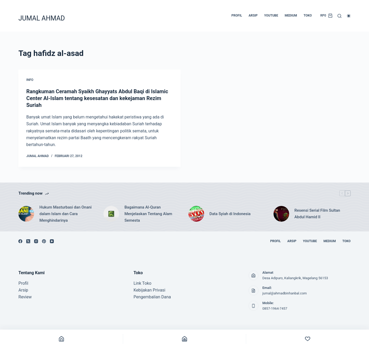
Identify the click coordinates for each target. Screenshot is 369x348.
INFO (29, 80)
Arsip (23, 290)
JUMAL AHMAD (41, 18)
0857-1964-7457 (274, 308)
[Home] (61, 338)
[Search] (339, 16)
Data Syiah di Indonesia (230, 213)
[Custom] (307, 338)
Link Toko (142, 283)
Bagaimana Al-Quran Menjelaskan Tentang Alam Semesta (148, 214)
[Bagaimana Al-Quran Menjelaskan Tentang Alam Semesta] (111, 214)
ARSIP (253, 15)
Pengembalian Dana (152, 296)
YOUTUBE (271, 15)
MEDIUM (291, 15)
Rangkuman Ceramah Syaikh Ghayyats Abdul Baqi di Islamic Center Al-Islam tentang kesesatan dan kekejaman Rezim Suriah (97, 98)
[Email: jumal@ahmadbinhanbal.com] (254, 290)
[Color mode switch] (349, 16)
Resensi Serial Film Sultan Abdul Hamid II (317, 213)
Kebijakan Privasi (149, 290)
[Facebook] (20, 241)
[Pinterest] (44, 241)
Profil (23, 283)
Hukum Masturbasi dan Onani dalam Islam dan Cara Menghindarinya (65, 214)
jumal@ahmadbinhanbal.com (284, 293)
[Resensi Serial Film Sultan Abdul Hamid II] (281, 214)
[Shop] (184, 338)
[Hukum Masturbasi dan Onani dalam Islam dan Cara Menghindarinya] (26, 214)
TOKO (308, 15)
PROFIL (236, 15)
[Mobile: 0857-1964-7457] (254, 306)
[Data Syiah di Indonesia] (196, 214)
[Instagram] (36, 241)
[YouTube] (52, 241)
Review (24, 296)
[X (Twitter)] (28, 241)
